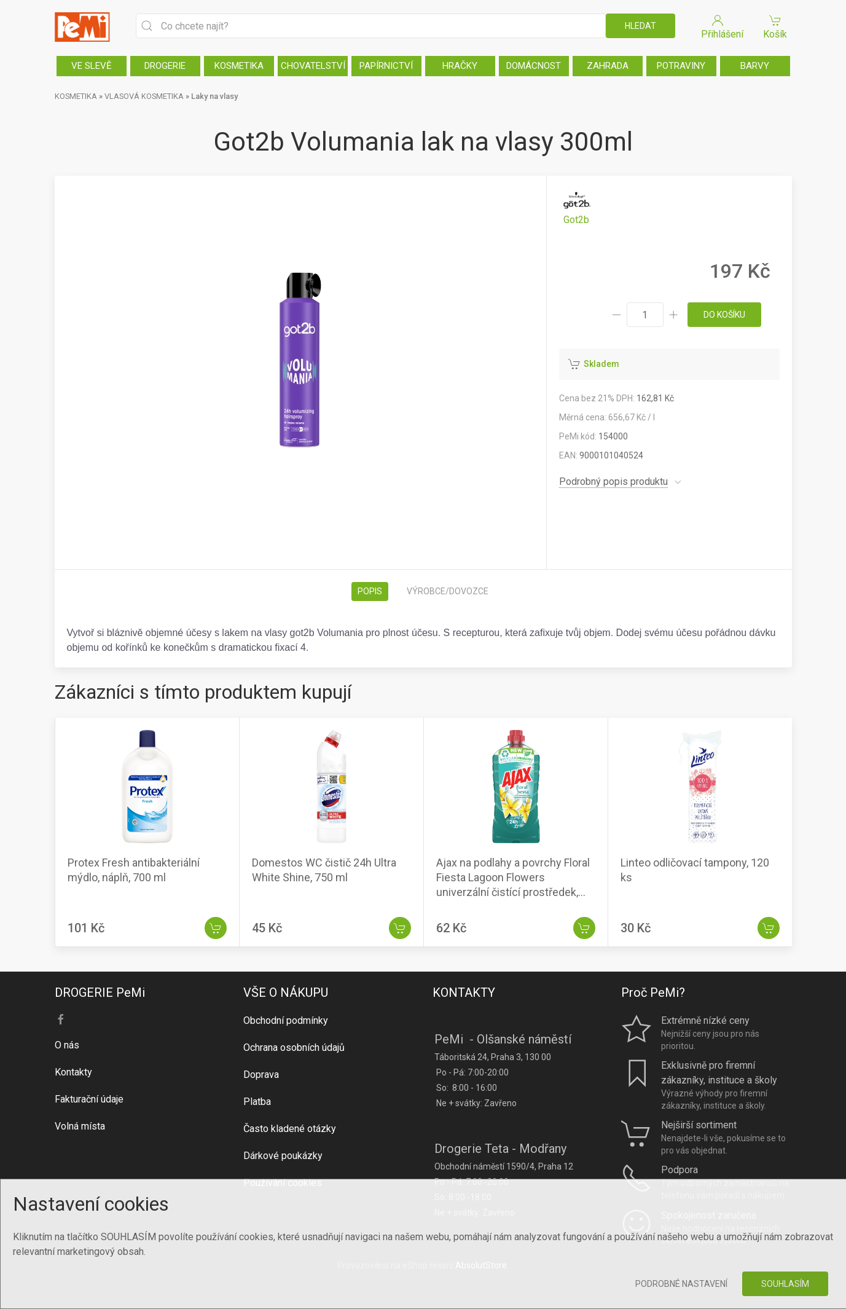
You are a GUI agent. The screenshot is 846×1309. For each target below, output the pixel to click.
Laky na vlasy (214, 96)
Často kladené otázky (289, 1128)
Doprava (261, 1074)
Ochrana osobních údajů (294, 1047)
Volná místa (80, 1126)
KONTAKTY (464, 992)
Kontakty (73, 1072)
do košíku (724, 315)
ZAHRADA (608, 65)
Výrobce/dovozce (447, 591)
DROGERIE (165, 65)
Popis (370, 591)
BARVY (754, 65)
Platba (257, 1101)
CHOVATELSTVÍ (313, 65)
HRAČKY (459, 65)
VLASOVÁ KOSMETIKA (144, 96)
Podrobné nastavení (681, 1284)
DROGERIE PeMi (100, 992)
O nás (67, 1045)
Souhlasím (785, 1284)
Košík (775, 26)
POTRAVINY (681, 65)
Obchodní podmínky (285, 1020)
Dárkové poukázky (283, 1156)
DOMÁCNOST (533, 65)
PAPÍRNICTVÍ (386, 65)
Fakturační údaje (89, 1099)
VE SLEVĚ (91, 65)
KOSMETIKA (239, 65)
